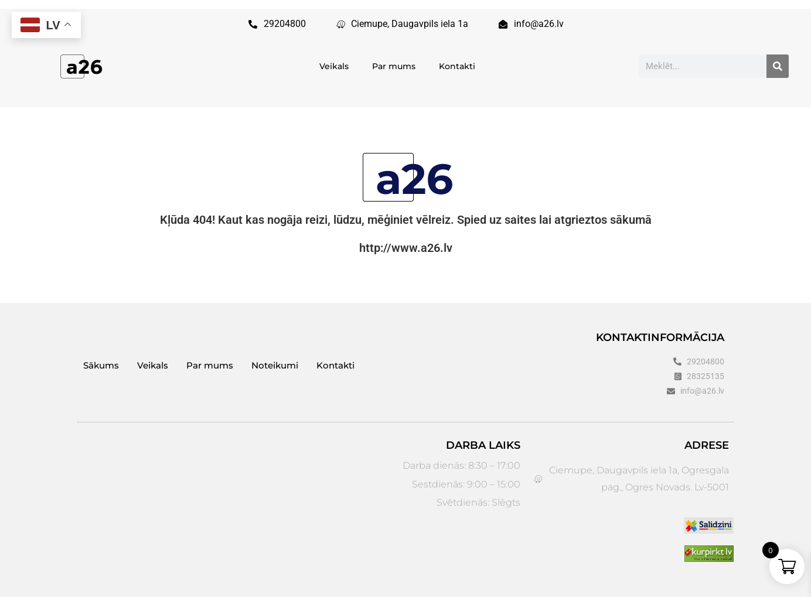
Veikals (334, 66)
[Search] (777, 66)
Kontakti (457, 66)
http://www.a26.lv (405, 248)
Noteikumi (274, 365)
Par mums (393, 66)
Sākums (101, 365)
